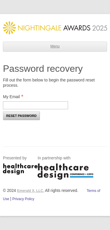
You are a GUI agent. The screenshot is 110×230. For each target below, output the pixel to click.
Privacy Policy (23, 199)
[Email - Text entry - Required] (35, 105)
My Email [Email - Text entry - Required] (15, 96)
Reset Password (21, 115)
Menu (55, 46)
